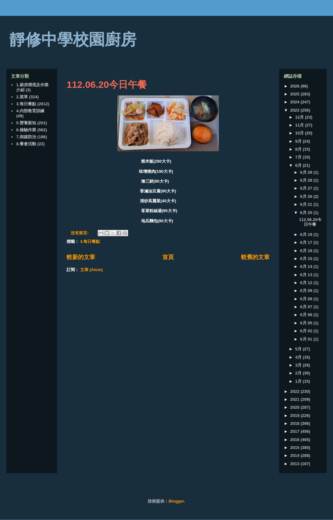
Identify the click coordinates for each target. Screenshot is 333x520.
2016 (295, 439)
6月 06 (306, 314)
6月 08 (306, 298)
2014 (295, 455)
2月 (299, 373)
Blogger (176, 501)
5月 (299, 349)
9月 (299, 141)
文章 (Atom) (91, 269)
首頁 (168, 257)
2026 (295, 86)
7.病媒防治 (26, 136)
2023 (295, 110)
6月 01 (306, 339)
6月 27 (306, 188)
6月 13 (306, 274)
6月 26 (306, 196)
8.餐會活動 (26, 143)
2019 (295, 415)
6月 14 (306, 266)
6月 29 (306, 172)
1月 (299, 381)
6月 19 (306, 234)
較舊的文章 (255, 257)
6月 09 (306, 290)
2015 (295, 447)
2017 (295, 431)
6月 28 (306, 180)
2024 (295, 102)
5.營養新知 (26, 122)
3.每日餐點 (90, 241)
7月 (299, 157)
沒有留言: (80, 233)
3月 (299, 365)
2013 (295, 463)
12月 (300, 117)
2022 (295, 391)
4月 (299, 357)
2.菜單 (22, 96)
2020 (295, 407)
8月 (299, 149)
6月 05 (306, 323)
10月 (300, 133)
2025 (295, 94)
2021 (295, 399)
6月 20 (306, 212)
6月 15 (306, 258)
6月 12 (306, 282)
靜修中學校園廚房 (73, 40)
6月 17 (306, 242)
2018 (295, 423)
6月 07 (306, 306)
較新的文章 (81, 257)
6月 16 (306, 250)
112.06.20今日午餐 (107, 84)
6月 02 (306, 330)
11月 (300, 125)
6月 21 (306, 204)
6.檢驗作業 (26, 129)
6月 (299, 165)
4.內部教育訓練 (30, 110)
